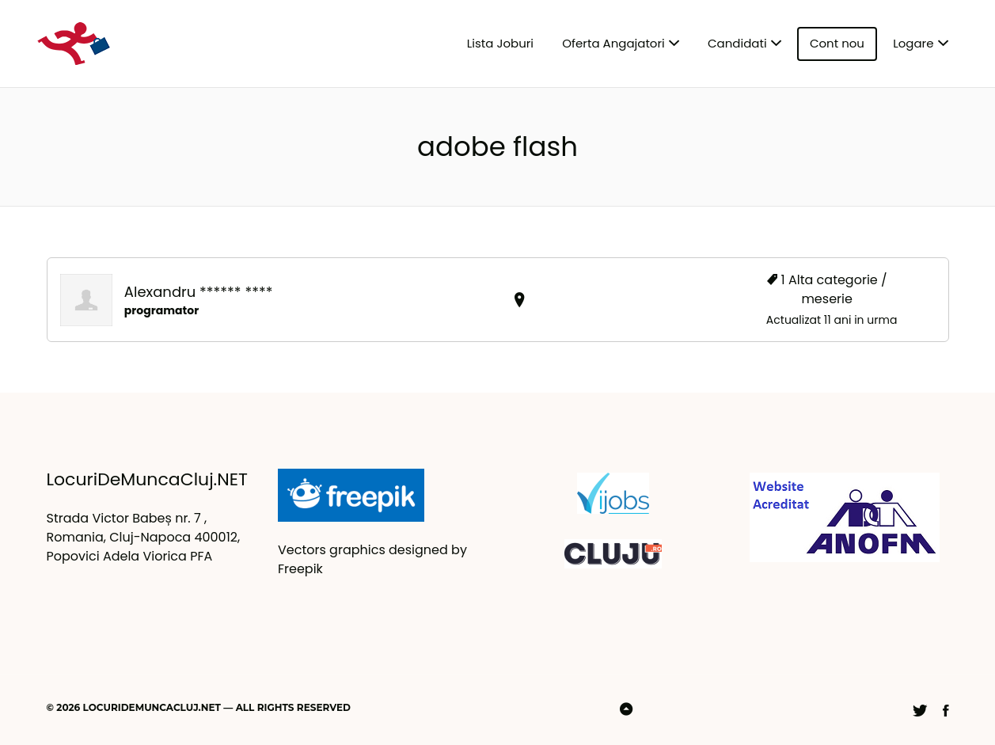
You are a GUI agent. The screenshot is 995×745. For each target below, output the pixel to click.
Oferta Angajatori (613, 43)
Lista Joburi (500, 43)
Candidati (737, 43)
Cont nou (837, 43)
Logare (913, 43)
